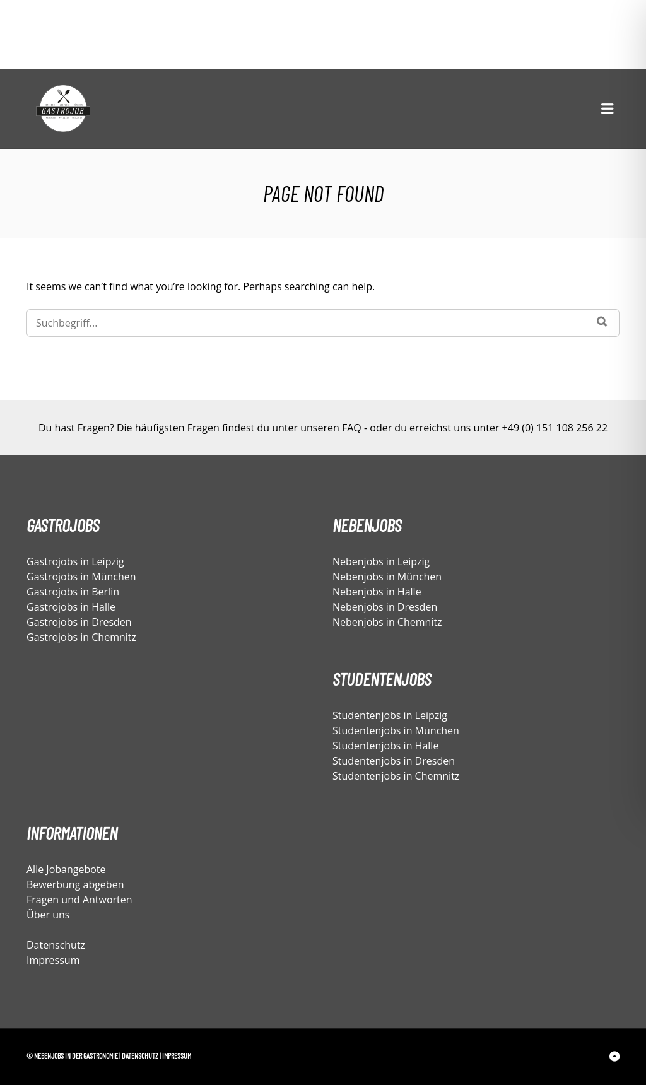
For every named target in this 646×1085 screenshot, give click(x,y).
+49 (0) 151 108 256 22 (555, 428)
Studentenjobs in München (395, 730)
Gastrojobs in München (81, 577)
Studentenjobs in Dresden (393, 761)
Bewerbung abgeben (75, 884)
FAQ (351, 428)
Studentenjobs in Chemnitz (395, 776)
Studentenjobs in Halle (385, 746)
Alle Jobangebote (66, 869)
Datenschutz (55, 945)
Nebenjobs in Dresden (384, 607)
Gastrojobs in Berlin (72, 592)
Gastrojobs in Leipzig (75, 561)
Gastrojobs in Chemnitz (81, 637)
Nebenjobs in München (387, 577)
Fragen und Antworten (79, 899)
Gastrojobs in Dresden (79, 622)
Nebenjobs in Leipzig (381, 561)
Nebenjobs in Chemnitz (387, 622)
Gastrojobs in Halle (70, 607)
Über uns (47, 915)
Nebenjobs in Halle (376, 592)
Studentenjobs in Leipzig (389, 715)
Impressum (52, 960)
